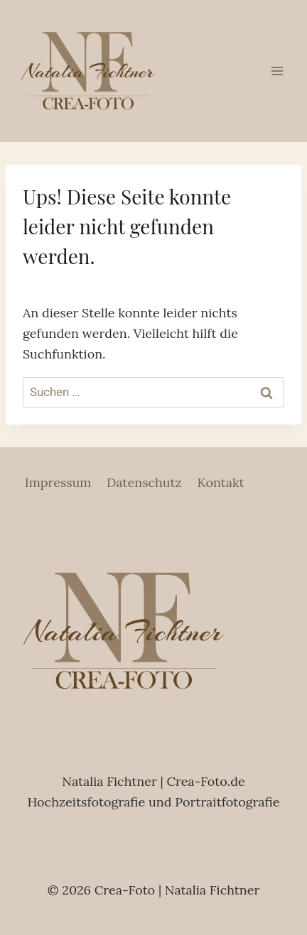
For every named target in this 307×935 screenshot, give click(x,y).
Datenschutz (144, 482)
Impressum (58, 482)
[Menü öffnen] (277, 71)
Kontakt (220, 482)
